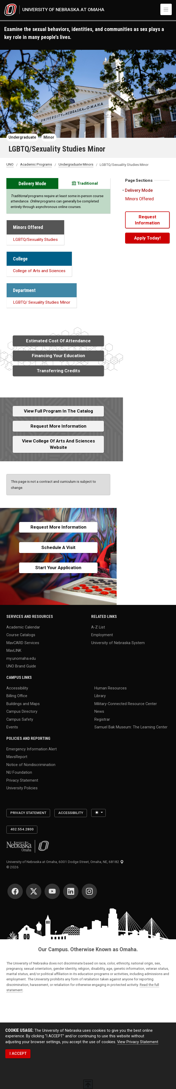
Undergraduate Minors (76, 165)
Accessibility (17, 688)
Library (100, 696)
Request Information (147, 220)
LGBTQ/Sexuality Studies (35, 239)
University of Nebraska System (118, 642)
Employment (102, 635)
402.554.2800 (22, 829)
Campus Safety (19, 719)
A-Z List (98, 627)
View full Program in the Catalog (58, 411)
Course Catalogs (20, 635)
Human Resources (110, 688)
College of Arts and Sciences (39, 270)
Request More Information (58, 426)
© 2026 (13, 867)
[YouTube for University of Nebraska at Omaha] (52, 891)
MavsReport (16, 757)
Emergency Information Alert (31, 749)
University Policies (22, 788)
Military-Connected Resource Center (125, 703)
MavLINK (13, 650)
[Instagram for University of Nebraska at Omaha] (89, 891)
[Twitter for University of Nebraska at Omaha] (33, 891)
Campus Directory (21, 711)
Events (12, 727)
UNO (10, 165)
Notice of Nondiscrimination (30, 764)
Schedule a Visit (58, 547)
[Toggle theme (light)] (98, 813)
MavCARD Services (22, 642)
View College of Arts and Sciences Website (58, 444)
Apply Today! (147, 238)
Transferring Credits (58, 370)
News (99, 711)
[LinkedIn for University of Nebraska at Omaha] (70, 891)
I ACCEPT (18, 1053)
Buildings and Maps (23, 703)
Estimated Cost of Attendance (58, 340)
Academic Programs (36, 165)
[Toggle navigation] (166, 9)
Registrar (102, 719)
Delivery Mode (139, 190)
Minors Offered (139, 198)
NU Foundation (19, 772)
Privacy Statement (22, 780)
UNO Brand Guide (21, 666)
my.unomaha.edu (21, 658)
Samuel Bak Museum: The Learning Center (131, 727)
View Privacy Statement (137, 1042)
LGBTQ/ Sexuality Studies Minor (41, 302)
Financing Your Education (58, 355)
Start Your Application (58, 567)
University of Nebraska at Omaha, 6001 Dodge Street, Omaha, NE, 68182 (65, 862)
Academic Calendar (23, 627)
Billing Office (16, 696)
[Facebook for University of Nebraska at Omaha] (15, 891)
